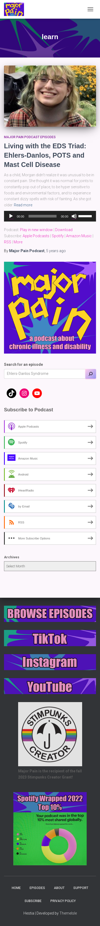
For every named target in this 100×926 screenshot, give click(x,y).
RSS (7, 242)
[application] (50, 216)
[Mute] (74, 216)
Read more (23, 205)
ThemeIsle (68, 913)
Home (16, 888)
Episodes (37, 888)
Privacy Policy (63, 901)
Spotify (58, 236)
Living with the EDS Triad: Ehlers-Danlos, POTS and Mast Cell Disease (45, 155)
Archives (11, 557)
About (59, 888)
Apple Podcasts (36, 236)
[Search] (90, 374)
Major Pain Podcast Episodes (30, 137)
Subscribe (33, 901)
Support (80, 888)
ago (56, 251)
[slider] (43, 216)
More (18, 242)
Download (64, 230)
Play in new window (36, 230)
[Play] (11, 216)
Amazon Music (79, 236)
